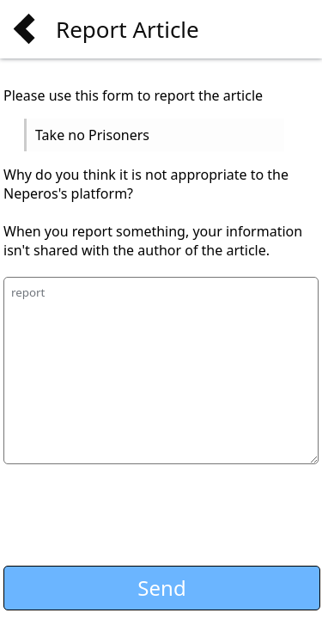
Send (161, 587)
